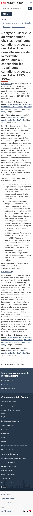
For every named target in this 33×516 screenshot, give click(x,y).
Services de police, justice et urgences (13, 459)
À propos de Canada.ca (9, 504)
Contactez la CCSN (7, 381)
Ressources (6, 27)
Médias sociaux (6, 495)
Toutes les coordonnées (9, 402)
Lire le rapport (6, 84)
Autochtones (5, 479)
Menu (7, 14)
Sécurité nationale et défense (11, 451)
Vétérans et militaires (8, 484)
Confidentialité (6, 512)
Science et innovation (8, 475)
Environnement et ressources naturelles (14, 446)
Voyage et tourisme (7, 426)
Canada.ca (4, 19)
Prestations (5, 434)
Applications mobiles (8, 499)
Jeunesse (4, 488)
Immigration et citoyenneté (10, 422)
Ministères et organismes (9, 407)
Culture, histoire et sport (9, 455)
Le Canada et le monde (8, 467)
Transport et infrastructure (10, 463)
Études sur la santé (18, 27)
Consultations (6, 385)
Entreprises (5, 430)
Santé (3, 438)
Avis (2, 508)
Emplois (4, 418)
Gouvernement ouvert (8, 389)
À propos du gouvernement (10, 411)
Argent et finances (7, 471)
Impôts (3, 442)
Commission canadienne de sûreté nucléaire (17, 23)
